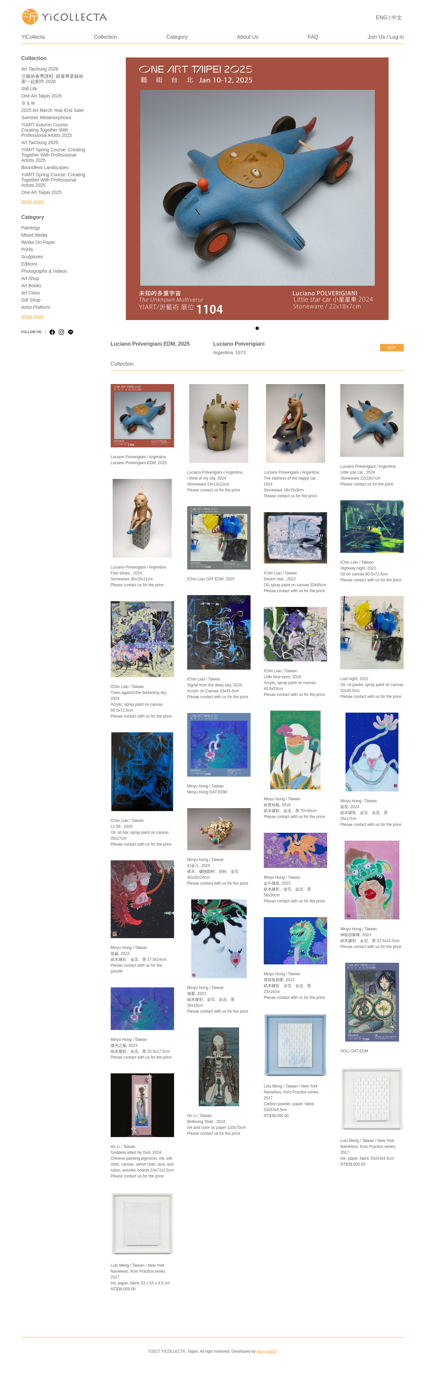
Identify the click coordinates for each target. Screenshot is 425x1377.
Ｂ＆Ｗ (28, 103)
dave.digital (267, 1351)
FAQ (313, 37)
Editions (29, 264)
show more (32, 201)
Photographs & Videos (44, 271)
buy (392, 347)
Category (177, 37)
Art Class (30, 292)
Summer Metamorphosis (46, 117)
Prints (27, 249)
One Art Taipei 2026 (41, 95)
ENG (382, 17)
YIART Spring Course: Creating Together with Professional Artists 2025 (53, 155)
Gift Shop (30, 300)
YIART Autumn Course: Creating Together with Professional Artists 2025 (46, 130)
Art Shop (30, 278)
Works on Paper (38, 242)
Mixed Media (34, 235)
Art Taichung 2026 (39, 69)
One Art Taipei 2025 (41, 192)
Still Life (29, 88)
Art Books (31, 285)
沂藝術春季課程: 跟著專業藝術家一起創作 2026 (52, 79)
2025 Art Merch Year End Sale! (52, 110)
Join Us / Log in (386, 37)
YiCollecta (33, 37)
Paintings (30, 227)
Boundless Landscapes (45, 167)
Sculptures (32, 256)
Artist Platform (35, 307)
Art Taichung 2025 (39, 142)
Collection (105, 37)
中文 (396, 17)
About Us (247, 37)
